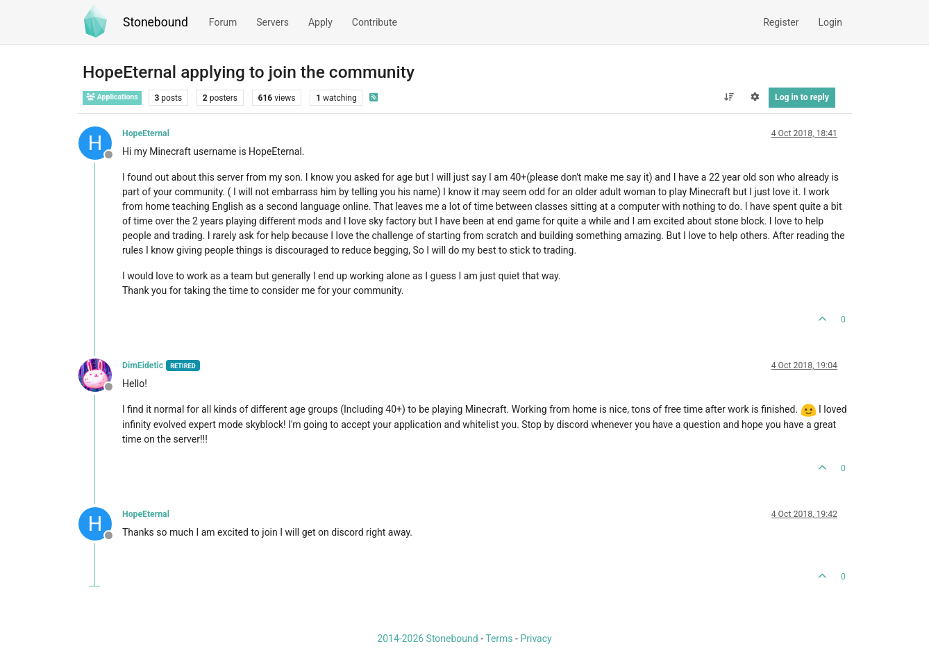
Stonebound (155, 22)
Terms (498, 638)
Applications (112, 96)
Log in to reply (802, 97)
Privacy (535, 638)
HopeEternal (145, 133)
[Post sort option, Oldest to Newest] (728, 97)
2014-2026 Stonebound (427, 638)
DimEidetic (142, 365)
